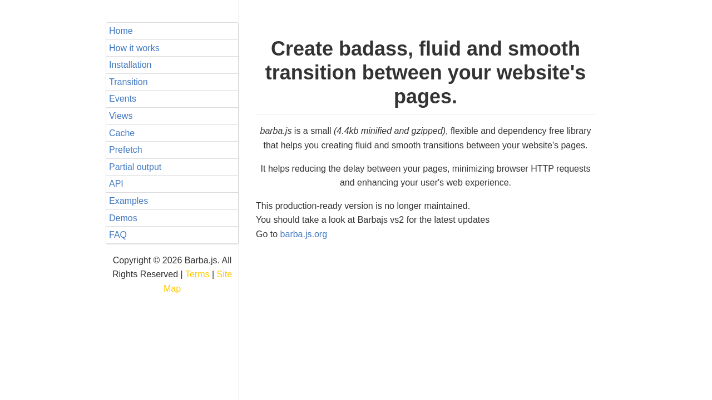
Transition (128, 82)
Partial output (135, 167)
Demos (123, 218)
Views (120, 116)
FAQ (118, 234)
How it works (134, 48)
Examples (128, 201)
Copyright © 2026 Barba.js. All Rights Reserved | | (172, 274)
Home (121, 31)
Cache (122, 133)
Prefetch (125, 149)
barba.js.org (304, 234)
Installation (130, 64)
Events (122, 98)
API (116, 183)
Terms (197, 274)
